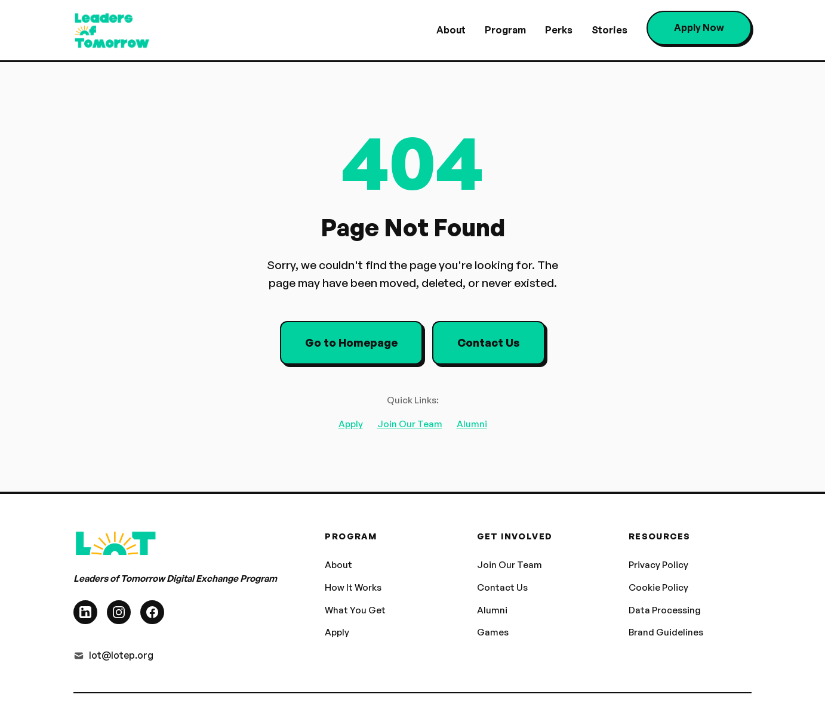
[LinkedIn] (85, 612)
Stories (609, 30)
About (451, 30)
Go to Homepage (351, 342)
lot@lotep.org (121, 655)
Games (493, 632)
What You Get (355, 610)
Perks (558, 30)
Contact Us (488, 342)
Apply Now (699, 27)
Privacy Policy (658, 564)
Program (505, 30)
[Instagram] (119, 612)
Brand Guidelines (666, 632)
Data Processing (665, 610)
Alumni (472, 424)
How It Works (353, 587)
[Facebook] (152, 612)
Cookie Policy (658, 587)
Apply (350, 424)
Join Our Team (409, 424)
